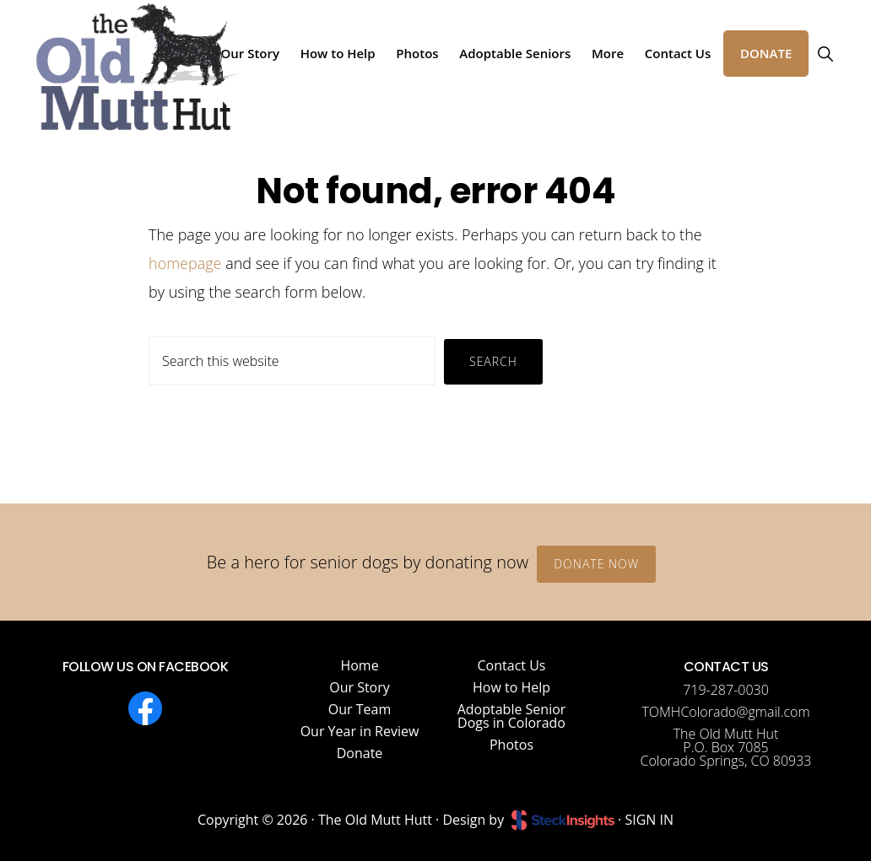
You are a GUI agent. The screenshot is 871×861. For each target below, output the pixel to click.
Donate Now (596, 564)
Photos (511, 744)
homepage (185, 263)
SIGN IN (649, 819)
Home (359, 665)
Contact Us (512, 665)
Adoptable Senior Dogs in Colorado (511, 716)
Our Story (359, 687)
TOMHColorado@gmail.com (725, 711)
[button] (825, 53)
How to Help (511, 687)
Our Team (359, 709)
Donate (360, 753)
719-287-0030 (726, 690)
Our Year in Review (359, 731)
